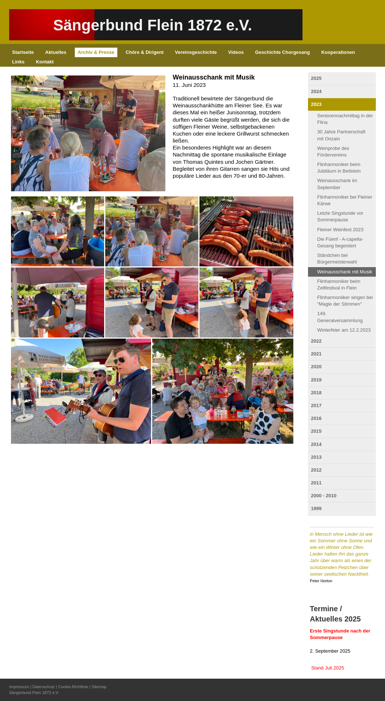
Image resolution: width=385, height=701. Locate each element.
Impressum (19, 687)
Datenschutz (43, 687)
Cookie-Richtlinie (73, 687)
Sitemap (99, 687)
